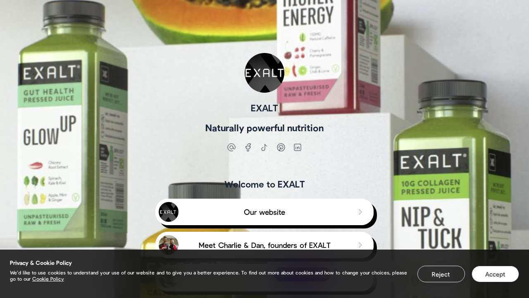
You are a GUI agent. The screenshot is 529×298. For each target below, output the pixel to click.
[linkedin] (298, 147)
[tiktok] (264, 147)
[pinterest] (281, 147)
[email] (231, 147)
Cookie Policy (48, 278)
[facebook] (248, 147)
